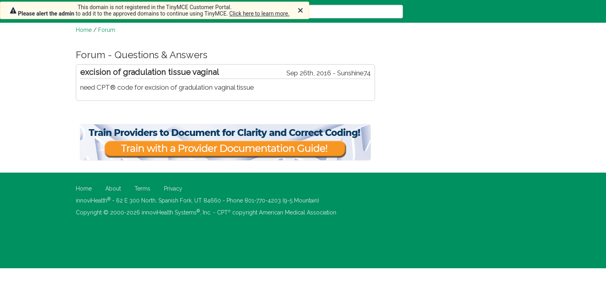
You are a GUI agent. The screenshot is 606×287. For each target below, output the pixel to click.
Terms (142, 188)
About (113, 188)
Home (84, 30)
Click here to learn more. (259, 13)
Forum (106, 30)
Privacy (173, 188)
